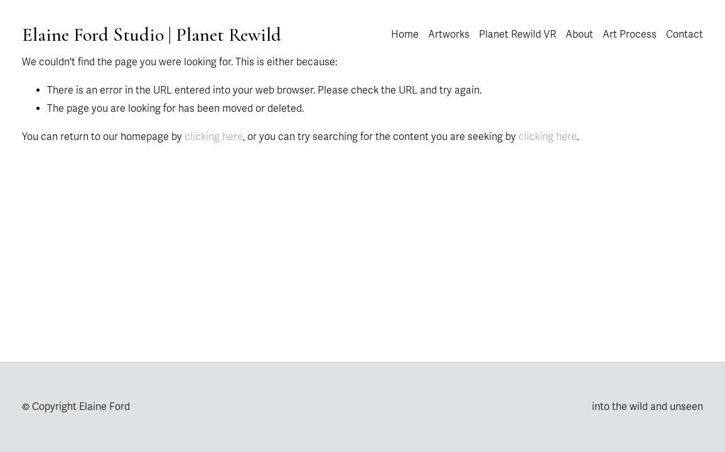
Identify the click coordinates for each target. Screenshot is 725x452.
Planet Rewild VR (517, 34)
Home (405, 34)
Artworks (449, 34)
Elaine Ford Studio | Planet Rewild (151, 34)
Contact (684, 34)
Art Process (630, 34)
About (579, 34)
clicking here (214, 137)
